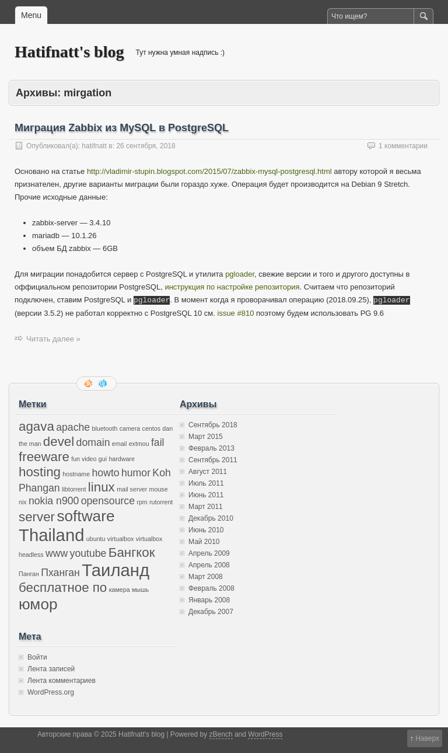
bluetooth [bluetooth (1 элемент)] (104, 428)
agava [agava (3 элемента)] (36, 426)
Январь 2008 (209, 600)
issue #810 (236, 313)
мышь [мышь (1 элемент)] (140, 589)
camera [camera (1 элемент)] (130, 428)
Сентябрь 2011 (212, 460)
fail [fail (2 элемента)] (157, 442)
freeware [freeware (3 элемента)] (44, 456)
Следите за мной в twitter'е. (104, 383)
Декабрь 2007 (210, 612)
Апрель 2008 (209, 565)
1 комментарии (403, 146)
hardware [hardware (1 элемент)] (121, 458)
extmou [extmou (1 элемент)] (139, 443)
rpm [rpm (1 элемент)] (141, 502)
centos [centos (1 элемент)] (151, 428)
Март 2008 (205, 577)
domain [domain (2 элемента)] (93, 442)
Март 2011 (205, 507)
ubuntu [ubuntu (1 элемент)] (96, 538)
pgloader (239, 274)
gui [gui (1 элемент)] (103, 458)
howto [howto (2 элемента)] (106, 473)
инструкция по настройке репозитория (231, 287)
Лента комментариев (61, 681)
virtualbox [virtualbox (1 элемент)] (120, 538)
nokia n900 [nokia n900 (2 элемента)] (54, 501)
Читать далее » (53, 338)
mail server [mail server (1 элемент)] (132, 489)
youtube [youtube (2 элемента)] (88, 553)
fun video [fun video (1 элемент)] (83, 458)
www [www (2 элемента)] (57, 553)
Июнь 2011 (206, 495)
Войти (37, 657)
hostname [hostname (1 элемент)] (76, 473)
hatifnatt (94, 146)
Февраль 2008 (211, 588)
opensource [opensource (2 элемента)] (108, 501)
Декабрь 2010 (210, 518)
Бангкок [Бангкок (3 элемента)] (131, 552)
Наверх (427, 738)
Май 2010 (204, 542)
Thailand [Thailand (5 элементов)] (52, 535)
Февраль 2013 (211, 448)
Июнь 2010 (206, 530)
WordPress (265, 734)
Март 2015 (205, 437)
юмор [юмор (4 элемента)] (38, 604)
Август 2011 (207, 472)
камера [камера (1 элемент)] (119, 589)
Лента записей (51, 669)
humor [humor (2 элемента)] (135, 473)
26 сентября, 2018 (145, 146)
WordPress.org (50, 692)
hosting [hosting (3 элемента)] (40, 472)
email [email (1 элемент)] (119, 443)
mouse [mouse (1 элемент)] (158, 489)
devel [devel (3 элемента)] (58, 441)
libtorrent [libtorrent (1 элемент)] (74, 489)
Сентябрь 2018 (212, 425)
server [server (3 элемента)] (37, 517)
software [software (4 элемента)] (85, 516)
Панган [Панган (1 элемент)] (29, 573)
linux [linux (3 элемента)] (101, 487)
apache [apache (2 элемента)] (73, 427)
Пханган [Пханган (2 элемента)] (60, 572)
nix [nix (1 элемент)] (23, 502)
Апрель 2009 (209, 553)
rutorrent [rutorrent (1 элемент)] (161, 502)
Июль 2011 (206, 483)
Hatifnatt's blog (69, 52)
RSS (89, 383)
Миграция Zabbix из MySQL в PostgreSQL (122, 128)
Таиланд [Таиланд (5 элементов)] (115, 570)
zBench (221, 734)
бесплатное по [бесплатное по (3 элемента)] (63, 587)
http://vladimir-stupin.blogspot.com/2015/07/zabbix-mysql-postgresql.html (209, 171)
